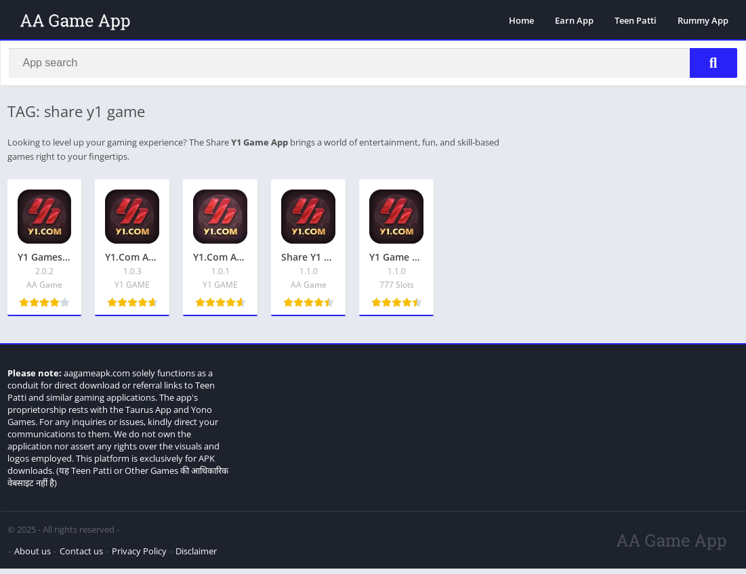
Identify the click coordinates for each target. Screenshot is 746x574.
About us (32, 556)
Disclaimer (196, 556)
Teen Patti (636, 20)
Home (521, 20)
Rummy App (703, 20)
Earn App (574, 20)
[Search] (373, 66)
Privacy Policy (139, 556)
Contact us (81, 556)
